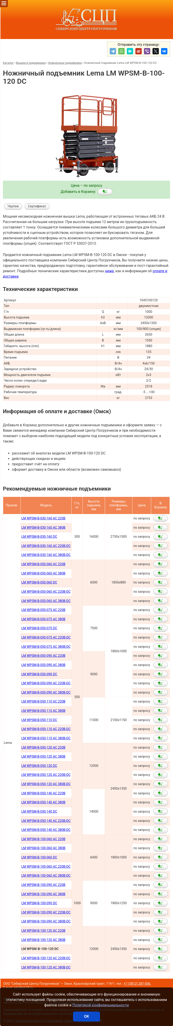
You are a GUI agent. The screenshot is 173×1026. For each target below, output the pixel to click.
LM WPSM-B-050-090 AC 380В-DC (46, 692)
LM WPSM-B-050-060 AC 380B (43, 573)
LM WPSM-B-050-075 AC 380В (43, 619)
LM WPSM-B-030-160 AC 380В (43, 528)
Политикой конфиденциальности (100, 1005)
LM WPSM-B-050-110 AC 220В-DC (46, 729)
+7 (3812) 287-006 (137, 984)
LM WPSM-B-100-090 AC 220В (43, 885)
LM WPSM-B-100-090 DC (39, 903)
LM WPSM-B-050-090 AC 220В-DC (46, 683)
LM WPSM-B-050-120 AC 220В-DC (46, 775)
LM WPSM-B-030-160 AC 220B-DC (46, 546)
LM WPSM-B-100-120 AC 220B (43, 931)
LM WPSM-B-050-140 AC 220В (43, 793)
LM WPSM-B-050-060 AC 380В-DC (46, 601)
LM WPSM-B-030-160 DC (39, 537)
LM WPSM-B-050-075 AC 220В (43, 610)
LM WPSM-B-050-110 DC (39, 720)
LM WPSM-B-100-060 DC (39, 857)
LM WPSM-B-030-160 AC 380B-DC (46, 555)
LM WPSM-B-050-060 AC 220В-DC (46, 592)
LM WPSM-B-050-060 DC (39, 582)
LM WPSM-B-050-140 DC (39, 812)
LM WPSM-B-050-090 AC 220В (43, 656)
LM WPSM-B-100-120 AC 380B (43, 940)
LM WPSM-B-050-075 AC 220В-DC (46, 637)
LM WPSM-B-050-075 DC (39, 628)
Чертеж (13, 206)
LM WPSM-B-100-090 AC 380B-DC (46, 921)
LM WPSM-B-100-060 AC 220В (43, 839)
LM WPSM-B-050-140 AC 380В (43, 802)
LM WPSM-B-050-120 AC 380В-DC (46, 784)
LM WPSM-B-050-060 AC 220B (43, 564)
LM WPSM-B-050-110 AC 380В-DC (46, 738)
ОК (86, 1016)
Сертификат (37, 206)
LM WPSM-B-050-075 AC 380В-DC (46, 647)
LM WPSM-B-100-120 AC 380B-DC (46, 967)
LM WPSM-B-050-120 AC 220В (43, 747)
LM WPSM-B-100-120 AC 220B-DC (46, 958)
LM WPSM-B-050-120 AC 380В (43, 757)
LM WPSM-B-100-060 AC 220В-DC (46, 867)
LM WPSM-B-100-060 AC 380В (43, 848)
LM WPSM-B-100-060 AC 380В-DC (46, 876)
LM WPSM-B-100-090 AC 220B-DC (46, 912)
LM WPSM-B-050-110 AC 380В (43, 711)
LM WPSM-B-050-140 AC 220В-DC (46, 821)
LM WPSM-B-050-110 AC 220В (43, 701)
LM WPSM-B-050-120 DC (39, 766)
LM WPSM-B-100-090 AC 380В (43, 894)
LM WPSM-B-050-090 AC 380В (43, 665)
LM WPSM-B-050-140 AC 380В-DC (46, 830)
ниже (109, 271)
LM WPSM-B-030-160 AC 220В (43, 518)
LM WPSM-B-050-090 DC (39, 674)
